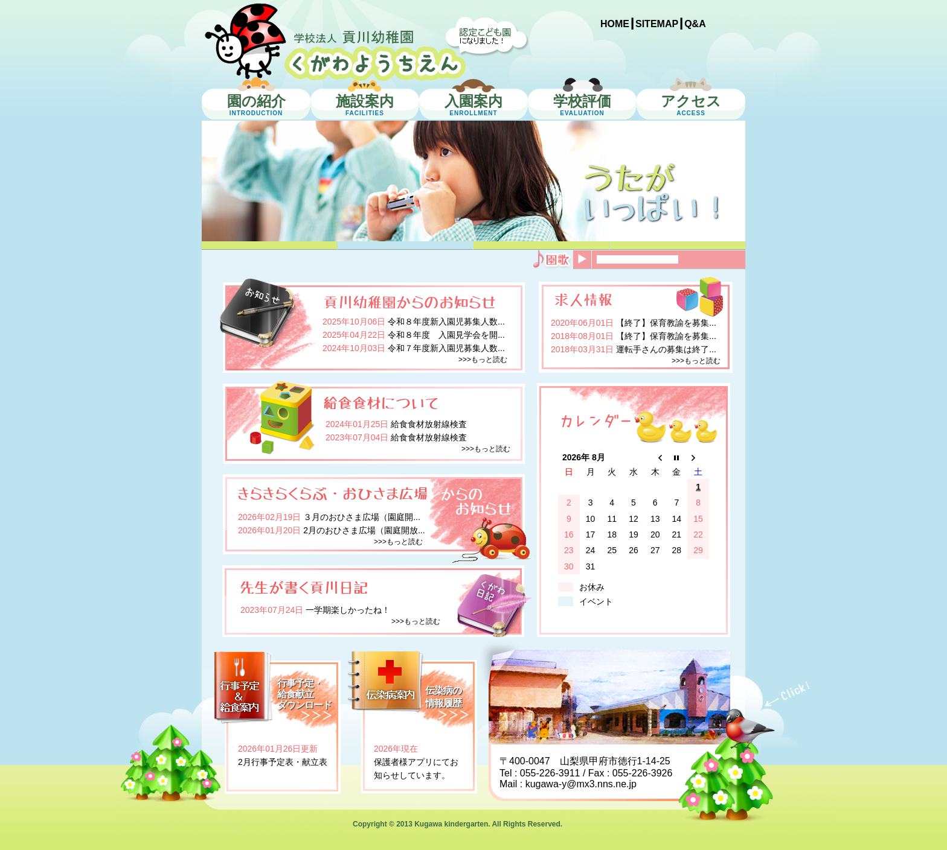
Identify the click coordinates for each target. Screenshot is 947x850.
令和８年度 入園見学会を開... (446, 335)
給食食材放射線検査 (429, 424)
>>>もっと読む (482, 359)
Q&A (695, 24)
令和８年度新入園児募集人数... (446, 321)
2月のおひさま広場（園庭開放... (364, 530)
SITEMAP (656, 24)
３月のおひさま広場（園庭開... (361, 517)
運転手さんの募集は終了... (666, 349)
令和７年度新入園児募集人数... (446, 348)
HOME (614, 24)
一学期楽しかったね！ (348, 610)
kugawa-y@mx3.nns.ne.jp (581, 784)
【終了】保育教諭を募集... (666, 323)
